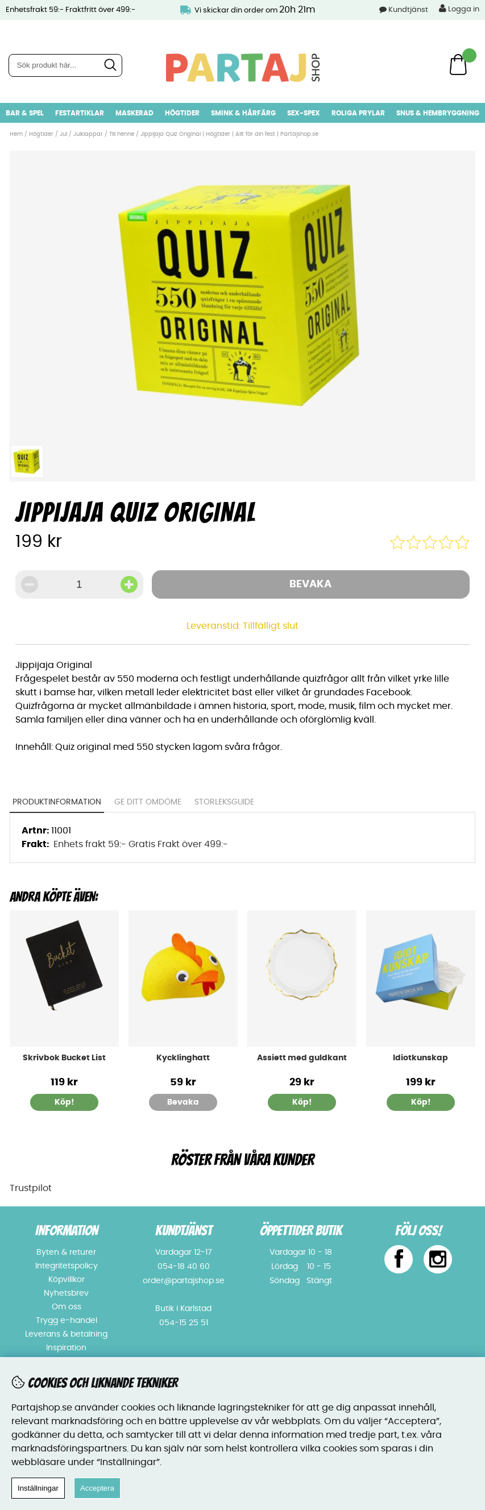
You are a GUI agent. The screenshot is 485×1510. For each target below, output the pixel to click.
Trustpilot (31, 1188)
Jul (63, 134)
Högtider (182, 113)
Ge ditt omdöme (147, 802)
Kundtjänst (408, 10)
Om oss (66, 1307)
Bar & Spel (25, 113)
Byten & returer (66, 1252)
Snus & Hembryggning (437, 113)
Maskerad (134, 113)
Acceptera (97, 1488)
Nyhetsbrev (66, 1293)
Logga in (459, 8)
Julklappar (88, 134)
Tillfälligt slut (271, 625)
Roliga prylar (358, 113)
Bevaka (310, 584)
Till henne (121, 134)
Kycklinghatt (183, 1058)
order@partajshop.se (184, 1281)
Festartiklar (79, 113)
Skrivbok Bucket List (64, 1058)
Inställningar (38, 1488)
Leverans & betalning (66, 1334)
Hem (16, 134)
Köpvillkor (66, 1280)
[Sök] (65, 65)
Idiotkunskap (420, 1058)
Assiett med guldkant (302, 1058)
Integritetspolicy (66, 1266)
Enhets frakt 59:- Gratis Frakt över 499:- (140, 844)
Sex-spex (303, 113)
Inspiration (66, 1348)
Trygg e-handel (66, 1321)
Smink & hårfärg (243, 113)
